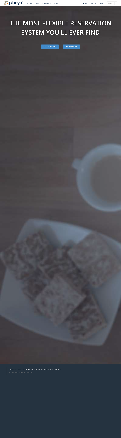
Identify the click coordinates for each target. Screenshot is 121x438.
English (101, 3)
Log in (93, 3)
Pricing (37, 3)
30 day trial (65, 3)
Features (29, 3)
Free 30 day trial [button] (50, 47)
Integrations (46, 3)
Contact (56, 3)
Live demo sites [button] (71, 47)
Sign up (85, 3)
